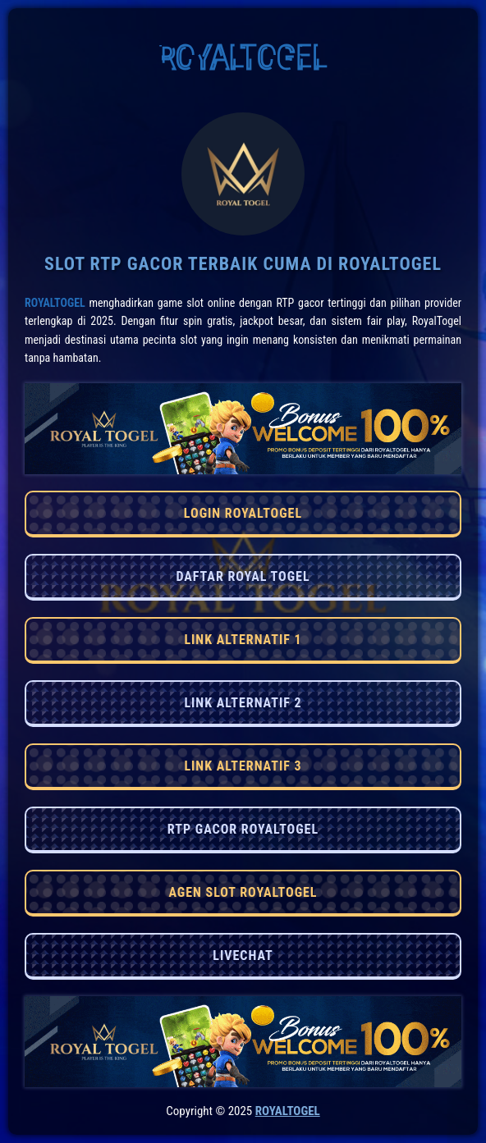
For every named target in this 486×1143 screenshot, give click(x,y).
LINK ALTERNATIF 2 (242, 703)
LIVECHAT (243, 955)
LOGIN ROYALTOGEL (243, 513)
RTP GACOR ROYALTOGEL (243, 829)
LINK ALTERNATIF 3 (242, 766)
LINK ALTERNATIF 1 (242, 639)
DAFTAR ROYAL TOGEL (242, 576)
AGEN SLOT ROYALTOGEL (242, 892)
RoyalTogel (55, 302)
